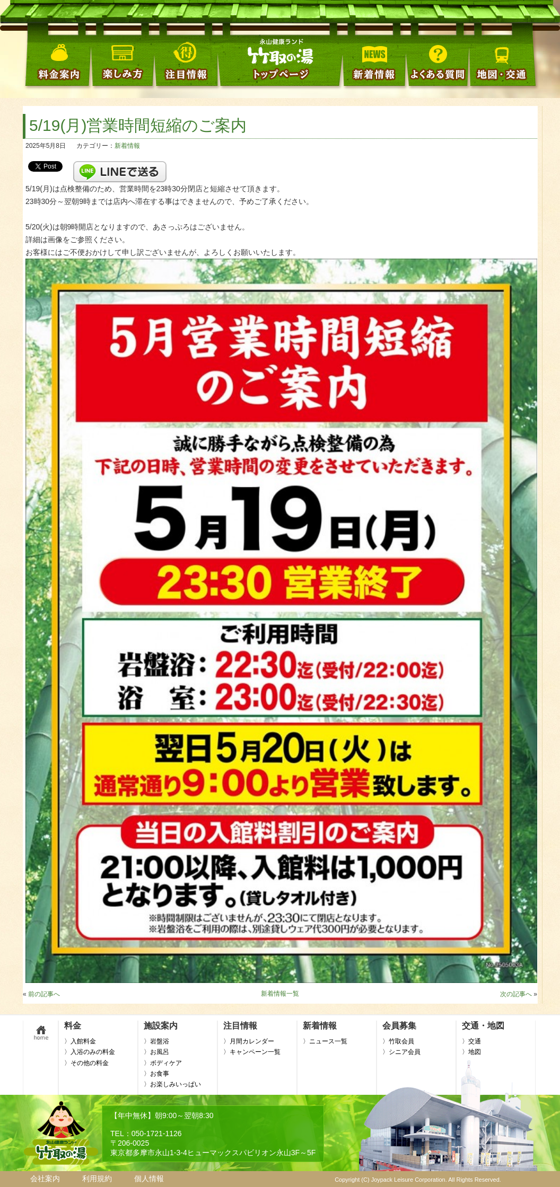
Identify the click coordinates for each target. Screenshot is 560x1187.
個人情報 (149, 1178)
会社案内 (45, 1178)
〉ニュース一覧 (325, 1041)
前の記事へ (44, 994)
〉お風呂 (156, 1052)
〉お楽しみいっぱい (172, 1084)
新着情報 (127, 145)
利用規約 (97, 1178)
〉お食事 (156, 1073)
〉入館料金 (80, 1041)
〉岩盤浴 (156, 1041)
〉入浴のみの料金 (89, 1052)
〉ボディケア (163, 1063)
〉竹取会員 (398, 1041)
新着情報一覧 (280, 993)
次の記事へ (516, 994)
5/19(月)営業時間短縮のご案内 (138, 125)
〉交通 (471, 1041)
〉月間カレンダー (248, 1041)
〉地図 (471, 1052)
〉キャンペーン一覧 (252, 1052)
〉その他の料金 (86, 1063)
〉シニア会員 (401, 1052)
